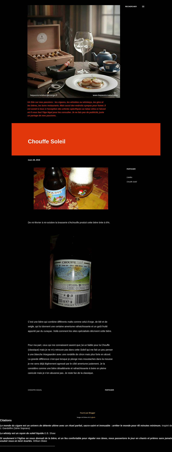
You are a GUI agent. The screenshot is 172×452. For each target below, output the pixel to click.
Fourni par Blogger (86, 413)
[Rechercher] (131, 6)
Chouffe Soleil (132, 182)
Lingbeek (92, 417)
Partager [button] (131, 169)
